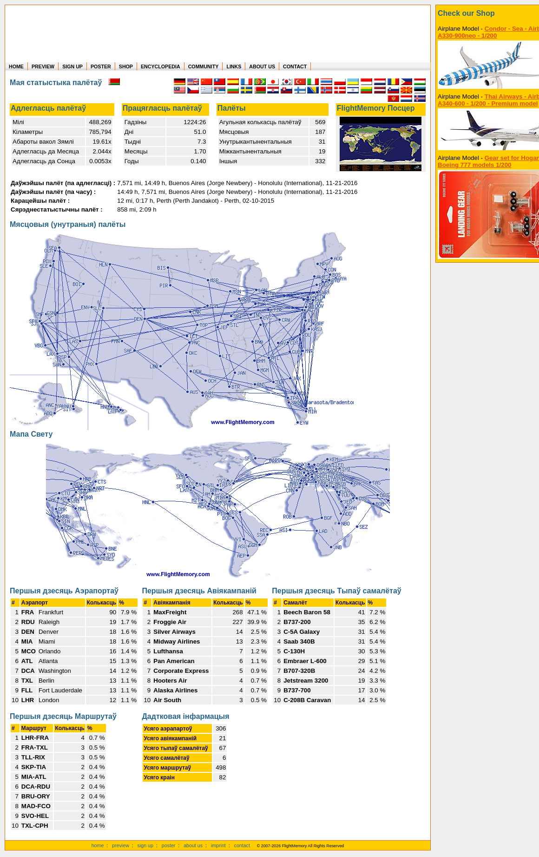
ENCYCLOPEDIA (160, 66)
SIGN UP (72, 66)
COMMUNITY (203, 66)
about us (193, 845)
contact (242, 845)
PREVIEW (43, 66)
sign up (145, 845)
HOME (16, 66)
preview (120, 845)
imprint (218, 845)
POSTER (101, 66)
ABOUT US (262, 66)
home (98, 845)
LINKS (233, 66)
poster (169, 845)
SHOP (126, 66)
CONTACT (295, 66)
